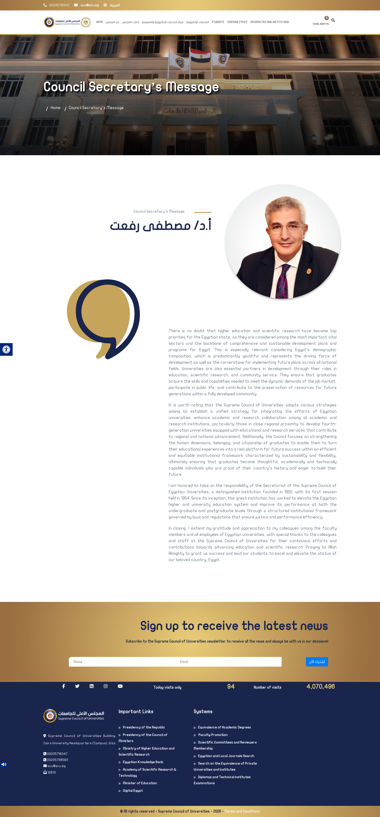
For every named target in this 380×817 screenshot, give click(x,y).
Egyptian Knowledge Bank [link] (143, 762)
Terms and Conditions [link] (242, 811)
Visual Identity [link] (321, 20)
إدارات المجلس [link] (130, 22)
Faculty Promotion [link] (213, 735)
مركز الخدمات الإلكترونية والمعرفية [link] (162, 22)
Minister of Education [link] (140, 783)
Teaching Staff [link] (237, 22)
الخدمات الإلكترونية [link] (197, 22)
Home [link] (99, 22)
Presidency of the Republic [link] (144, 727)
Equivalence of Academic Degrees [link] (224, 727)
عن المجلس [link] (112, 22)
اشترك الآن (317, 662)
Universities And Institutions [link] (270, 22)
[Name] (122, 662)
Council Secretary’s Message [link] (96, 107)
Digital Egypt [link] (133, 791)
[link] (6, 349)
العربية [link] (111, 5)
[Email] (228, 662)
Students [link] (218, 22)
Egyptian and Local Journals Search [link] (226, 756)
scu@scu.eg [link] (86, 5)
